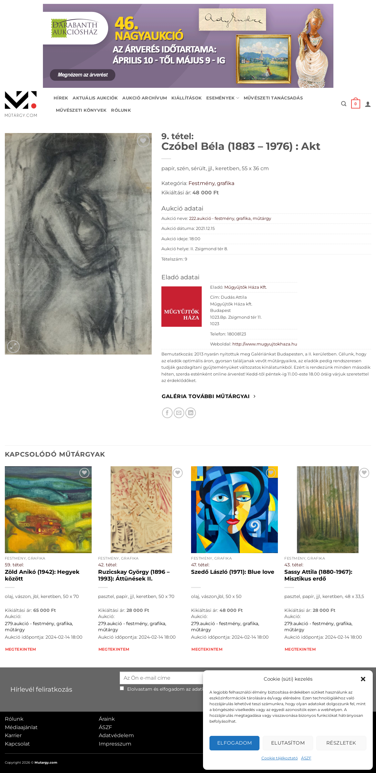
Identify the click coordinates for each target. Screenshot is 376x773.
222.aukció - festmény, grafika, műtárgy (230, 218)
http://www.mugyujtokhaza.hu (264, 344)
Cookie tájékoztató (279, 758)
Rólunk (121, 110)
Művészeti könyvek (81, 110)
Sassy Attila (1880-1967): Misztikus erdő (318, 575)
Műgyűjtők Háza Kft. (245, 287)
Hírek (61, 98)
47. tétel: (200, 565)
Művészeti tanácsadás (273, 98)
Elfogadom (234, 743)
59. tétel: (14, 565)
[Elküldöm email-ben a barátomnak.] (179, 412)
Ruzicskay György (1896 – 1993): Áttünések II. (134, 575)
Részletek (341, 743)
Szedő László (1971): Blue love (232, 572)
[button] (363, 679)
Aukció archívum (144, 98)
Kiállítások (186, 98)
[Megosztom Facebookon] (167, 412)
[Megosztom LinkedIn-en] (190, 412)
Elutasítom (288, 743)
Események (222, 98)
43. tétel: (293, 565)
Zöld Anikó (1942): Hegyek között (42, 575)
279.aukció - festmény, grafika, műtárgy (39, 627)
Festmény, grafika (211, 183)
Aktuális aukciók (95, 98)
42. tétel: (107, 565)
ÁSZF (306, 758)
